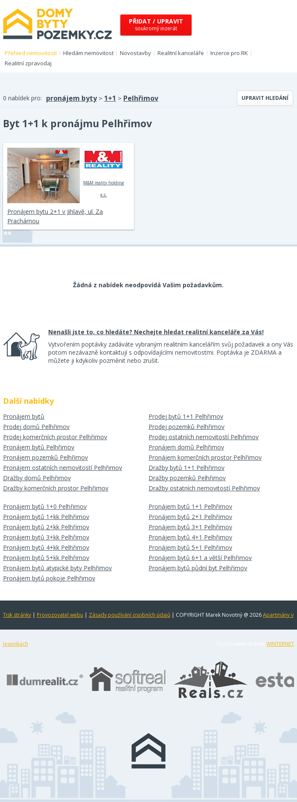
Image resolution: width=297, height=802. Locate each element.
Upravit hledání (265, 98)
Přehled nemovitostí (31, 53)
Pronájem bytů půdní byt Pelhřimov (197, 568)
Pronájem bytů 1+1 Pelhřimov (190, 506)
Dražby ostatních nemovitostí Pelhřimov (204, 488)
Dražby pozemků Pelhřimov (187, 478)
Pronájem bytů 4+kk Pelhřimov (46, 547)
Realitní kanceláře (180, 53)
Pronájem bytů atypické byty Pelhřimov (57, 568)
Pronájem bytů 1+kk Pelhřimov (46, 517)
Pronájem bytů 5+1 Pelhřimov (190, 547)
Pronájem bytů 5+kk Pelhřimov (46, 558)
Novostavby (135, 53)
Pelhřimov (140, 98)
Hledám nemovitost (88, 53)
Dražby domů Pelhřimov (37, 478)
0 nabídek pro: (22, 98)
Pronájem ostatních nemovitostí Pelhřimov (62, 468)
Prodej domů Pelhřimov (36, 427)
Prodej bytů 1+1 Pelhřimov (185, 416)
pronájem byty (71, 98)
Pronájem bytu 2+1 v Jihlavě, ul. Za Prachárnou (55, 216)
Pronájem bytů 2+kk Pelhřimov (46, 527)
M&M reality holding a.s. (103, 172)
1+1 (110, 98)
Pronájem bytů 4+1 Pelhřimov (190, 537)
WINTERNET (280, 643)
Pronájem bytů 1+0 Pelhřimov (45, 506)
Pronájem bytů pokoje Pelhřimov (49, 578)
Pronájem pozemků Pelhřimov (45, 457)
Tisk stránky (17, 614)
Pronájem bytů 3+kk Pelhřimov (46, 537)
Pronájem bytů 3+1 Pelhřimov (190, 527)
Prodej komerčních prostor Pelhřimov (55, 437)
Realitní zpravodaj (28, 63)
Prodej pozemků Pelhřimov (186, 427)
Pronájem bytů (23, 416)
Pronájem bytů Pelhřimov (38, 447)
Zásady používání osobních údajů (129, 614)
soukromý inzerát (156, 24)
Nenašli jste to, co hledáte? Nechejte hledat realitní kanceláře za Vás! (156, 332)
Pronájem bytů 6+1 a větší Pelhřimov (200, 558)
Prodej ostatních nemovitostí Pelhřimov (203, 437)
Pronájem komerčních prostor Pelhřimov (205, 457)
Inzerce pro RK (229, 53)
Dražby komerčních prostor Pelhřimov (55, 488)
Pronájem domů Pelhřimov (186, 447)
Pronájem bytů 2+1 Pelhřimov (190, 517)
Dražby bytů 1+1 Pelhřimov (186, 468)
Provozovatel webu (60, 614)
